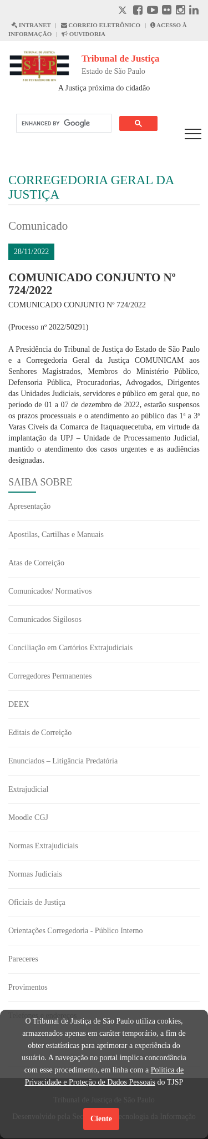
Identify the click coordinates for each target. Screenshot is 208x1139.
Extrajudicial (28, 789)
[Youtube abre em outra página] (152, 11)
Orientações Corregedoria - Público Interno (75, 931)
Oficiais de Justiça (36, 902)
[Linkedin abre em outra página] (194, 11)
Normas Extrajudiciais (43, 846)
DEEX (18, 704)
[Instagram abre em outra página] (180, 11)
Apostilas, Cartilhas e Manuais (56, 534)
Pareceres (23, 959)
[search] (63, 123)
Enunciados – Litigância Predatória (63, 761)
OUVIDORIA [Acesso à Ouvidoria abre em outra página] (83, 34)
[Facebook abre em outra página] (138, 11)
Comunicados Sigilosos (45, 619)
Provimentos (28, 987)
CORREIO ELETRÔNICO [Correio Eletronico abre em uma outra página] (101, 25)
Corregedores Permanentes (50, 676)
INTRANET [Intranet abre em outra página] (31, 25)
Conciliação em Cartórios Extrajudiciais (70, 648)
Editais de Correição (40, 732)
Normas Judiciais (35, 874)
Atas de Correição (36, 563)
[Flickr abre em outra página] (167, 11)
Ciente (101, 1119)
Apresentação (29, 506)
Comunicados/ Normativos (50, 591)
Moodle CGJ (28, 817)
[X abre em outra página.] (123, 11)
